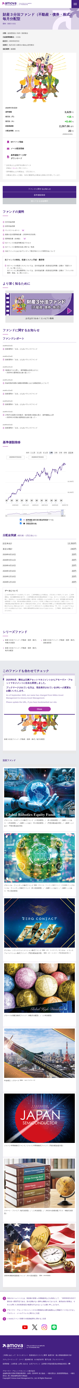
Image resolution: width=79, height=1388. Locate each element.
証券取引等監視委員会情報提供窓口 (56, 1364)
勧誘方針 (51, 1355)
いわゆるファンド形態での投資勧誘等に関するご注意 (26, 1319)
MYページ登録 (17, 142)
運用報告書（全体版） (13, 239)
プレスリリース (58, 1359)
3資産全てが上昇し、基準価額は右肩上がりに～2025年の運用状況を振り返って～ (21, 371)
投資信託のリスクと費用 (38, 1355)
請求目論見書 (10, 226)
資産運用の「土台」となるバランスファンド (21, 349)
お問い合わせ (23, 1364)
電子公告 (48, 1359)
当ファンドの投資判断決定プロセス (18, 243)
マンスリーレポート (12, 230)
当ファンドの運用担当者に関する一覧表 (19, 247)
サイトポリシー (22, 1355)
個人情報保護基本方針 (64, 1355)
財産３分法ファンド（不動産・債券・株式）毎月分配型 (21, 649)
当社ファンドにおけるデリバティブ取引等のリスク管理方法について (30, 251)
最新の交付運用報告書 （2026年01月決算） (21, 234)
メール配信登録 (17, 148)
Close (39, 709)
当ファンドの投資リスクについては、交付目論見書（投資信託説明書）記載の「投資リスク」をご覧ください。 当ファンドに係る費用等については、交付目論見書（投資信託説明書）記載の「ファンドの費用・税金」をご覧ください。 (40, 269)
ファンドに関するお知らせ (51, 188)
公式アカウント (34, 1364)
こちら (13, 168)
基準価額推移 (54, 194)
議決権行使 (29, 1359)
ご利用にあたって (9, 1355)
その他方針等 (39, 1359)
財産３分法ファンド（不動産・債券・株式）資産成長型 (59, 641)
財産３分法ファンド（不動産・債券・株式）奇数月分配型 (21, 641)
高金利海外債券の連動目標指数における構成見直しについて (27, 383)
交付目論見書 (10, 222)
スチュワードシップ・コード (13, 1359)
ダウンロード (19, 156)
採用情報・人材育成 (10, 1364)
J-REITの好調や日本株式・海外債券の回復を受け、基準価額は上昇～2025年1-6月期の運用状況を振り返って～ (29, 416)
